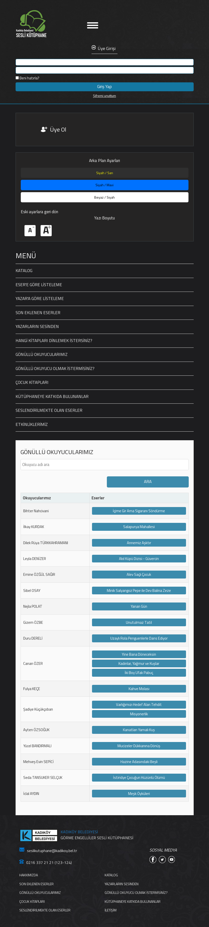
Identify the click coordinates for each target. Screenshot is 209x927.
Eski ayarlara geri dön (39, 212)
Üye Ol (58, 129)
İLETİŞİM (110, 910)
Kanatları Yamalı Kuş (139, 730)
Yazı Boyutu (104, 218)
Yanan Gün (139, 606)
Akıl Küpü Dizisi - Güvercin (139, 558)
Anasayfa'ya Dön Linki (46, 24)
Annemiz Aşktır (139, 543)
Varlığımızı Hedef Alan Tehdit (139, 704)
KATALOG (24, 270)
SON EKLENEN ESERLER (38, 312)
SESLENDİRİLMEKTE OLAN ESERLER (49, 410)
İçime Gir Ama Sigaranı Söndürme (139, 511)
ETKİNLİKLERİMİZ (32, 424)
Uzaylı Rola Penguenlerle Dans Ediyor (139, 638)
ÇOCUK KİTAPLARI (32, 382)
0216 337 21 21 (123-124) (45, 862)
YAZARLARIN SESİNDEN (37, 326)
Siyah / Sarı (104, 172)
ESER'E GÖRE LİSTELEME (39, 284)
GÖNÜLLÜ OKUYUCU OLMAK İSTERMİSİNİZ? (55, 368)
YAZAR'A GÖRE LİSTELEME (40, 298)
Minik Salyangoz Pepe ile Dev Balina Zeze (139, 590)
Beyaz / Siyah (104, 197)
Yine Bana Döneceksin (139, 654)
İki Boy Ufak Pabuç (139, 672)
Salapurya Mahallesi (139, 527)
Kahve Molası (139, 689)
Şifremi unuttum (104, 95)
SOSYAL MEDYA (163, 850)
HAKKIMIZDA (28, 875)
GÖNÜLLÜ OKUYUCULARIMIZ (42, 354)
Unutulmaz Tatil (139, 622)
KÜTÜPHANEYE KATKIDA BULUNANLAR (52, 396)
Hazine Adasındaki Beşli (139, 762)
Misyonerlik (139, 714)
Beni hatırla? (27, 78)
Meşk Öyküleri (139, 793)
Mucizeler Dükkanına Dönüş (138, 746)
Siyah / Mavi (104, 184)
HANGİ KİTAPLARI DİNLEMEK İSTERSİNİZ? (54, 340)
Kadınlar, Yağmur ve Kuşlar (138, 663)
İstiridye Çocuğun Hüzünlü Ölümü (139, 777)
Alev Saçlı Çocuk (139, 574)
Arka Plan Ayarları (104, 161)
